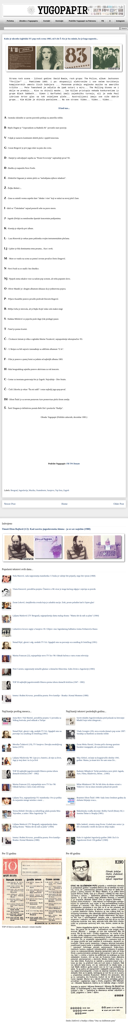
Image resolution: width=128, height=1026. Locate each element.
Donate (76, 464)
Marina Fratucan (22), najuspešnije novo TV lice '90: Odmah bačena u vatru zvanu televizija (50, 655)
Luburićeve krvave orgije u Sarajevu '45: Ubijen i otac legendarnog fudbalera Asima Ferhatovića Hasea (55, 629)
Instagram (120, 21)
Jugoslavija (23, 490)
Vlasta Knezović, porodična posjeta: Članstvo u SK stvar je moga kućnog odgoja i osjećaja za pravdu (54, 589)
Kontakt (46, 21)
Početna (10, 21)
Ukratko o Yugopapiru (28, 21)
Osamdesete (41, 490)
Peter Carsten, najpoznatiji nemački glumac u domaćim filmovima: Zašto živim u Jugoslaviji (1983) (54, 669)
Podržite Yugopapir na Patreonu (82, 21)
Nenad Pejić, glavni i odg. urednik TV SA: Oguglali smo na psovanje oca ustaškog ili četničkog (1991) (55, 642)
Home (64, 503)
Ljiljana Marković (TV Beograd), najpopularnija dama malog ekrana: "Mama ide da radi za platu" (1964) (56, 616)
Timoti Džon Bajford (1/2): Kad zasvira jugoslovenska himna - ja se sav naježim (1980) (46, 529)
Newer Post (9, 503)
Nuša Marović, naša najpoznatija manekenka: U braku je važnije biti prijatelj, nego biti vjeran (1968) (54, 576)
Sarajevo (50, 490)
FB (103, 21)
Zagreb (66, 490)
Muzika (32, 490)
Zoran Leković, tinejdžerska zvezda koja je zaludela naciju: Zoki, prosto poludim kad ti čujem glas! (53, 602)
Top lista (58, 490)
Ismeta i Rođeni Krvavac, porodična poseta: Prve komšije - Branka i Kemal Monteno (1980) (50, 695)
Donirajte (59, 21)
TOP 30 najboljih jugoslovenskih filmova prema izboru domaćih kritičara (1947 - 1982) (48, 682)
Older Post (118, 503)
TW (71, 464)
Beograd (14, 490)
